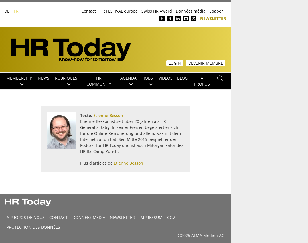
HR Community (98, 81)
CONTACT (58, 217)
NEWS (43, 78)
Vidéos (166, 78)
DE (6, 11)
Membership (19, 80)
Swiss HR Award (156, 11)
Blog (182, 78)
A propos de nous (26, 217)
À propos (202, 81)
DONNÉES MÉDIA (88, 217)
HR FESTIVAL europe (119, 11)
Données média (191, 11)
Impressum (151, 217)
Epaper (216, 11)
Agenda (128, 80)
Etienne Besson (108, 115)
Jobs (148, 80)
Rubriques (66, 80)
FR (16, 11)
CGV (171, 217)
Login (175, 63)
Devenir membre (205, 63)
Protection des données (33, 227)
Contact (88, 11)
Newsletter (213, 18)
